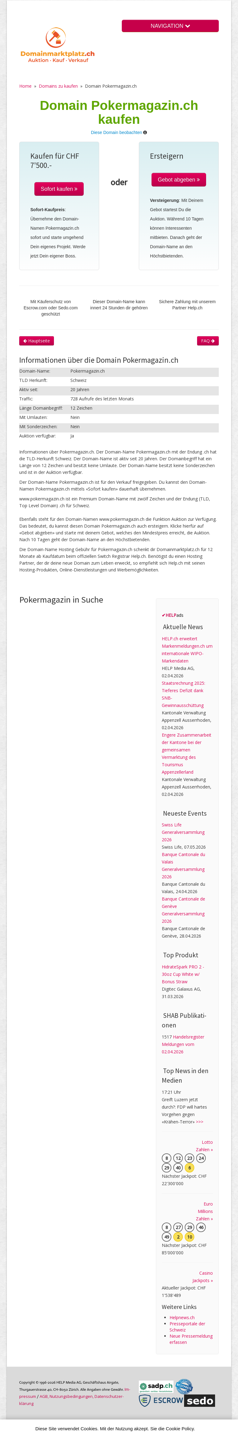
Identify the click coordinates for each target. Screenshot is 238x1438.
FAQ (208, 341)
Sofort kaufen (59, 189)
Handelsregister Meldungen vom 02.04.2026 (183, 1044)
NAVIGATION (170, 26)
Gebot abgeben (179, 180)
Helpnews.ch (182, 1317)
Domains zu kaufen (58, 86)
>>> (199, 1122)
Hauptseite (36, 341)
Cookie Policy (180, 1428)
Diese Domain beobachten (116, 132)
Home (25, 86)
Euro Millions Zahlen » (204, 1211)
